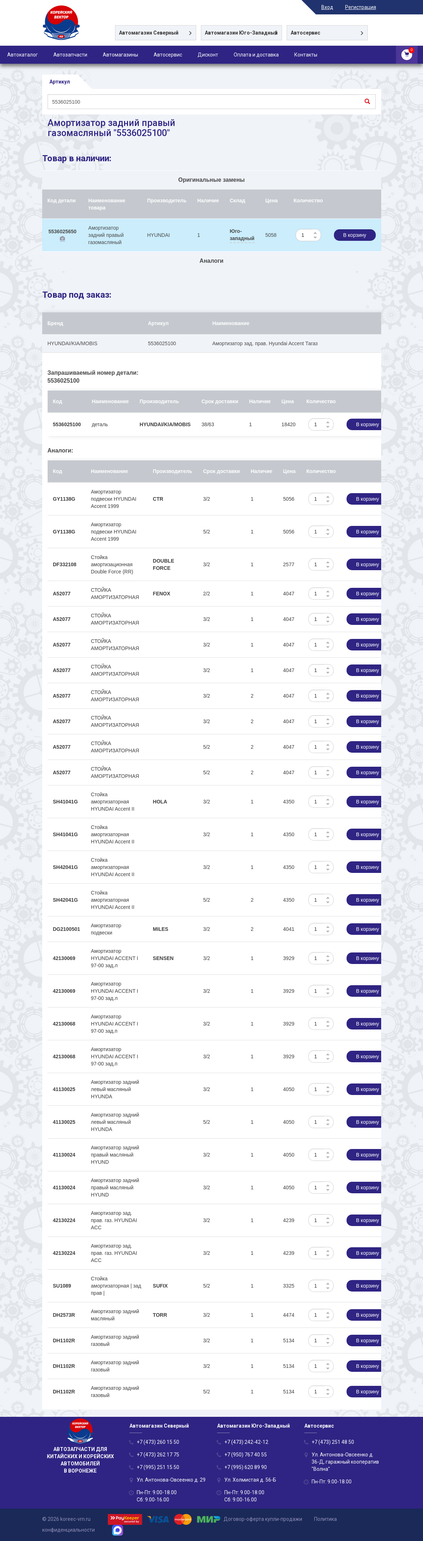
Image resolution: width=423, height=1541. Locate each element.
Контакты (305, 55)
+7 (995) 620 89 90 (245, 1467)
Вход (332, 7)
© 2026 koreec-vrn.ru (66, 1519)
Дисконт (208, 55)
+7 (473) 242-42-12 (246, 1442)
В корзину (354, 235)
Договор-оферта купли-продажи (263, 1519)
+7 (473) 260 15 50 (158, 1442)
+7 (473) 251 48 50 (333, 1442)
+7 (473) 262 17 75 (158, 1454)
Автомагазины (120, 55)
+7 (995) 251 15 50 (158, 1467)
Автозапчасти (70, 55)
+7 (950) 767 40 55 (245, 1454)
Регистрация (365, 7)
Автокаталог (22, 55)
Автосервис (168, 55)
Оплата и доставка (256, 55)
